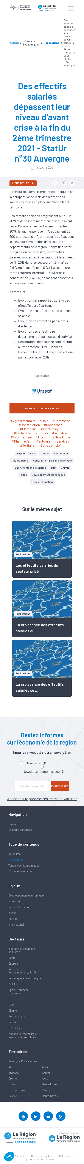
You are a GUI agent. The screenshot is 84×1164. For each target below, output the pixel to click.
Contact (19, 1156)
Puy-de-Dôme (20, 460)
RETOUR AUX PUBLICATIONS (42, 408)
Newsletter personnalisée (43, 771)
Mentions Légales (41, 1156)
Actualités (14, 854)
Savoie (12, 1096)
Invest (12, 913)
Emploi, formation (42, 481)
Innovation (14, 901)
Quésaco (14, 824)
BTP (53, 467)
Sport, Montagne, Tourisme (30, 467)
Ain (10, 1067)
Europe (12, 918)
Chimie (65, 467)
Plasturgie (14, 1028)
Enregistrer (59, 786)
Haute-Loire (61, 453)
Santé (12, 957)
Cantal (45, 453)
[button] (9, 1156)
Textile (23, 474)
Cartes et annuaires (20, 871)
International (16, 924)
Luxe (11, 1004)
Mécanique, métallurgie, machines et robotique (22, 1035)
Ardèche (13, 1073)
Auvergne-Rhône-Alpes (22, 1061)
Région (21, 453)
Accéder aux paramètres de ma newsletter (42, 798)
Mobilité (13, 984)
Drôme (12, 1078)
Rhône (46, 1090)
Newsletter (35, 763)
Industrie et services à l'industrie (22, 950)
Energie (13, 963)
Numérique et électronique (24, 978)
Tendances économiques (23, 865)
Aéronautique (16, 1016)
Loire (11, 1084)
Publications (15, 859)
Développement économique (48, 474)
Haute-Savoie (50, 1096)
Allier (33, 453)
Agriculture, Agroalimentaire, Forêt (52, 460)
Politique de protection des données (49, 1158)
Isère (45, 1078)
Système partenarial (20, 829)
